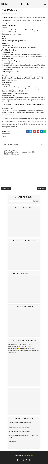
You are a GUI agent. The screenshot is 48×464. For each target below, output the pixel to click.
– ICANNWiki (7, 83)
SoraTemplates (28, 456)
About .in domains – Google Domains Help (15, 93)
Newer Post (6, 188)
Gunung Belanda (15, 4)
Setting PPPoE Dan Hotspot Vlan (20, 344)
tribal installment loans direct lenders (20, 427)
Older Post (41, 188)
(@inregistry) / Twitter (10, 72)
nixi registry (26, 118)
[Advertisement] (24, 223)
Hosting (21, 13)
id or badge (12, 446)
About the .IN (9, 50)
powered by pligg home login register (20, 422)
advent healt (13, 441)
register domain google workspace (19, 431)
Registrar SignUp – (11, 61)
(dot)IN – (9, 26)
